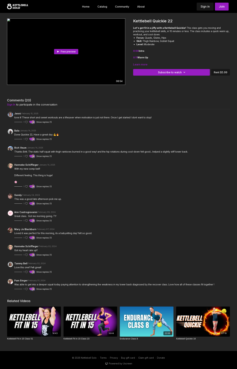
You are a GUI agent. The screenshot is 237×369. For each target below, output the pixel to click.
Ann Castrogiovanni (25, 212)
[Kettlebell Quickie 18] (203, 338)
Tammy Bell (20, 263)
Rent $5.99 (220, 72)
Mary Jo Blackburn (25, 229)
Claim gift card (146, 357)
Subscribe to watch (172, 72)
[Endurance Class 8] (146, 338)
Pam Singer (21, 280)
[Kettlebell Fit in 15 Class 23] (90, 338)
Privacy (114, 357)
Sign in (205, 6)
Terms (103, 357)
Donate (161, 357)
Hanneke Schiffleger (26, 164)
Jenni (17, 113)
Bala (16, 130)
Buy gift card (128, 357)
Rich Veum (20, 147)
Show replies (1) (44, 122)
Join (222, 6)
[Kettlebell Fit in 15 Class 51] (34, 338)
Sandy (18, 195)
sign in (11, 104)
